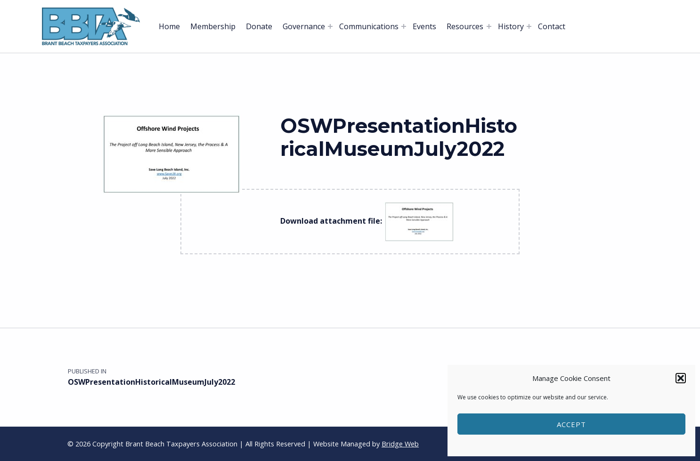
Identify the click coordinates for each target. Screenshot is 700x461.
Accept (571, 424)
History (511, 26)
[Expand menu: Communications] (403, 26)
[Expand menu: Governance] (330, 26)
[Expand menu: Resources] (489, 26)
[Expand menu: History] (529, 26)
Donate (259, 26)
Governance (304, 26)
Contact (551, 26)
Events (424, 26)
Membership (213, 26)
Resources (465, 26)
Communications (369, 26)
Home (169, 26)
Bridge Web (400, 443)
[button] (680, 378)
